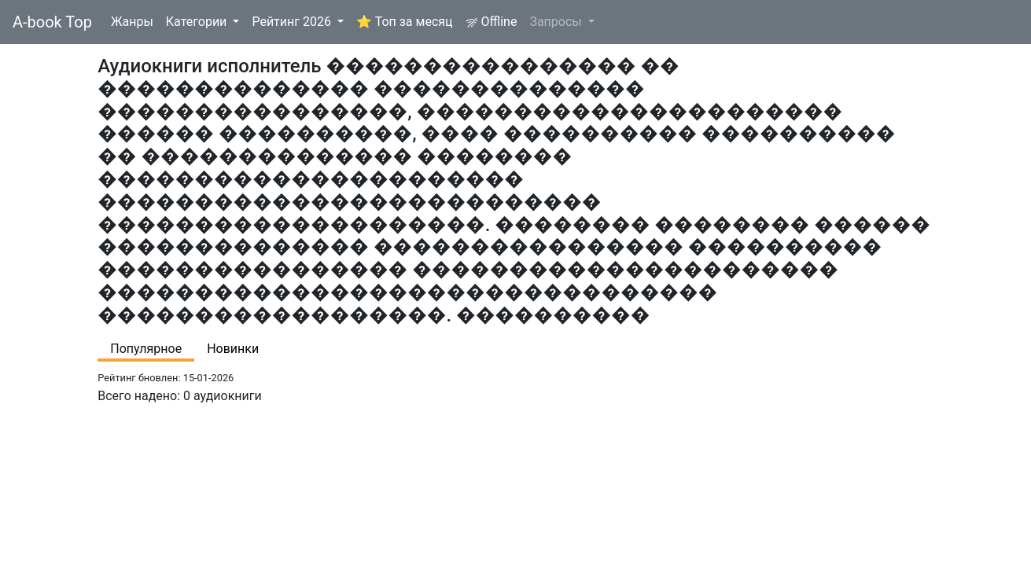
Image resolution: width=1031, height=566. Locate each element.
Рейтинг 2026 (293, 21)
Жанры (132, 21)
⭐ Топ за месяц (404, 21)
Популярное (146, 348)
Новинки (233, 348)
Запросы (556, 21)
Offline (491, 21)
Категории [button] (198, 21)
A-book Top (52, 22)
